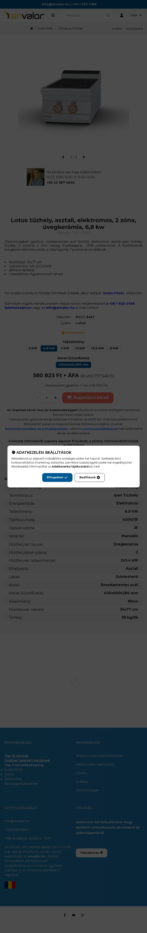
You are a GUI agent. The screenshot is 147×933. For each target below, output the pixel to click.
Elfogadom (57, 477)
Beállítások (89, 477)
